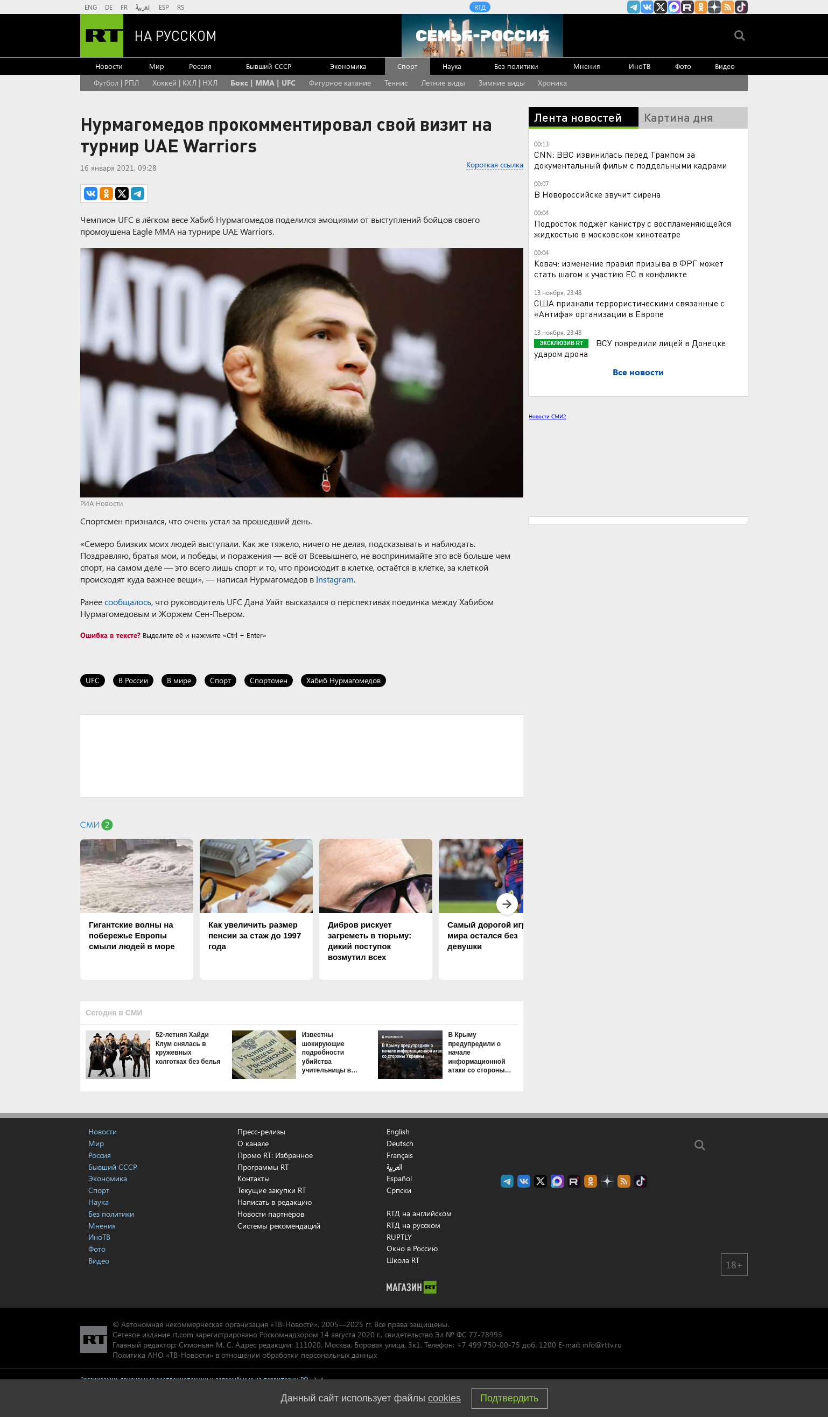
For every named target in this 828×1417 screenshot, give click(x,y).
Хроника (552, 83)
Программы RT (263, 1167)
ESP (164, 7)
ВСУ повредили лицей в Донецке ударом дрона (630, 348)
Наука (452, 66)
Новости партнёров (270, 1214)
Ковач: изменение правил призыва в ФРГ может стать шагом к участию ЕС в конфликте (629, 268)
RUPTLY (399, 1237)
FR (124, 7)
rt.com (182, 1334)
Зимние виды (502, 83)
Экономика (348, 66)
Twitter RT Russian (660, 7)
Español (399, 1178)
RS (180, 7)
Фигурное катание (340, 83)
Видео (725, 66)
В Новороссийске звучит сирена (597, 194)
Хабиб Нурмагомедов (343, 680)
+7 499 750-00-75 (488, 1344)
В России (133, 680)
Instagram (335, 579)
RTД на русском (413, 1225)
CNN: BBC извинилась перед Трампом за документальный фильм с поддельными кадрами (630, 160)
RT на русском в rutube (687, 7)
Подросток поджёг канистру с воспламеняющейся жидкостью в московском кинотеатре (632, 229)
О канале (253, 1143)
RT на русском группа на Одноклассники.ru (700, 7)
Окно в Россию (412, 1248)
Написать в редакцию (274, 1202)
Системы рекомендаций (278, 1225)
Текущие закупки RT (271, 1190)
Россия (200, 66)
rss (727, 7)
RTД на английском (419, 1213)
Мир (156, 66)
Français (400, 1155)
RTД (480, 7)
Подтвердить (509, 1398)
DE (109, 7)
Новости (109, 66)
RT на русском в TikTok (741, 7)
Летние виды (443, 83)
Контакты (253, 1178)
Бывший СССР (268, 66)
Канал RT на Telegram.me (633, 7)
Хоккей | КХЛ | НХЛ (184, 83)
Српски (399, 1190)
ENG (91, 7)
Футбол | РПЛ (116, 83)
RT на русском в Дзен (714, 7)
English (398, 1131)
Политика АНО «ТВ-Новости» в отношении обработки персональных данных (245, 1355)
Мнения (586, 66)
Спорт (407, 66)
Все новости (638, 371)
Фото (683, 66)
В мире (179, 680)
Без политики (516, 66)
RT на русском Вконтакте (647, 7)
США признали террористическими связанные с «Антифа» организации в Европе (629, 308)
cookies (444, 1398)
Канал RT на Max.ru (674, 7)
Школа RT (403, 1260)
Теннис (396, 83)
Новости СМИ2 (547, 416)
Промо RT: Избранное (275, 1155)
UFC (93, 680)
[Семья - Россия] (482, 35)
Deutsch (400, 1143)
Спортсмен (268, 680)
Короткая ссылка (494, 164)
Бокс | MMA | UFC (263, 83)
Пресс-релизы (261, 1131)
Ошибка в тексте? (110, 635)
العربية (143, 7)
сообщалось (127, 601)
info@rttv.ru (602, 1344)
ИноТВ (639, 66)
